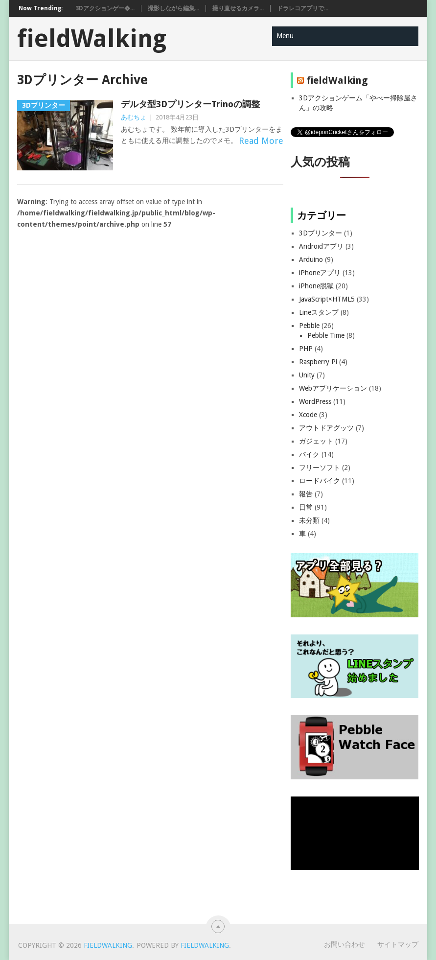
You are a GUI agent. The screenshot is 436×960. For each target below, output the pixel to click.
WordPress (315, 401)
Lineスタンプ (319, 312)
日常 (306, 507)
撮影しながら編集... (173, 8)
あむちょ (133, 117)
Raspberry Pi (318, 362)
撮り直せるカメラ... (238, 8)
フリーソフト (319, 467)
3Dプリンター (320, 233)
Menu (285, 36)
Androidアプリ (321, 246)
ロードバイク (319, 481)
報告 (306, 494)
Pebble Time (325, 335)
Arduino (311, 259)
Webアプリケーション (333, 388)
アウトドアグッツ (326, 428)
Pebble (309, 325)
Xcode (308, 415)
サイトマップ (397, 944)
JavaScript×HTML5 (327, 299)
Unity (307, 375)
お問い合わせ (344, 944)
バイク (309, 454)
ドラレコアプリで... (302, 8)
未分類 (309, 520)
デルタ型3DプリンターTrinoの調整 (190, 104)
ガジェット (316, 441)
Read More (261, 141)
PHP (306, 348)
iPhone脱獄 (316, 286)
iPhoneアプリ (320, 273)
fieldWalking (91, 38)
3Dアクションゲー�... (105, 8)
